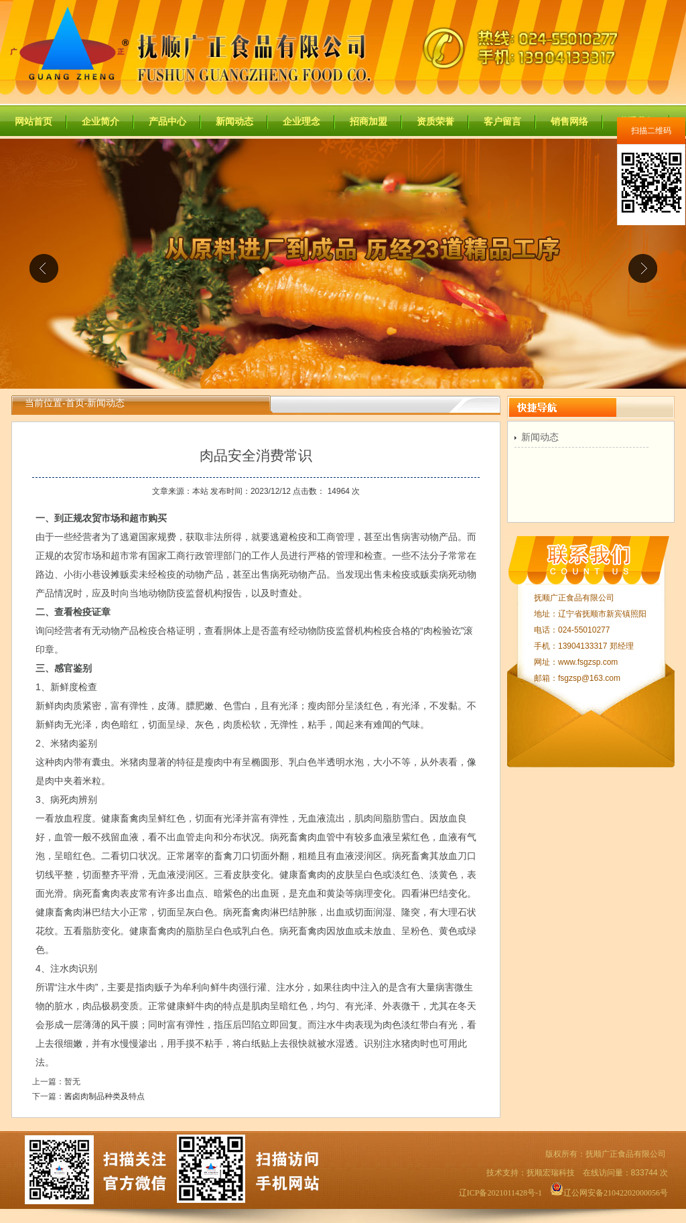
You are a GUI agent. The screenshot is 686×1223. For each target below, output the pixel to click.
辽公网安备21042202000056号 (609, 1193)
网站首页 (33, 122)
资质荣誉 (435, 122)
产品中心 (167, 122)
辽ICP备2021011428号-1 (500, 1193)
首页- (77, 403)
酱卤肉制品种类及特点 (104, 1096)
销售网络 (569, 122)
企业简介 (100, 122)
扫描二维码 (651, 130)
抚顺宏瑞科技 (551, 1172)
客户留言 (502, 122)
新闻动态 (234, 122)
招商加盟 (368, 122)
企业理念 (301, 122)
